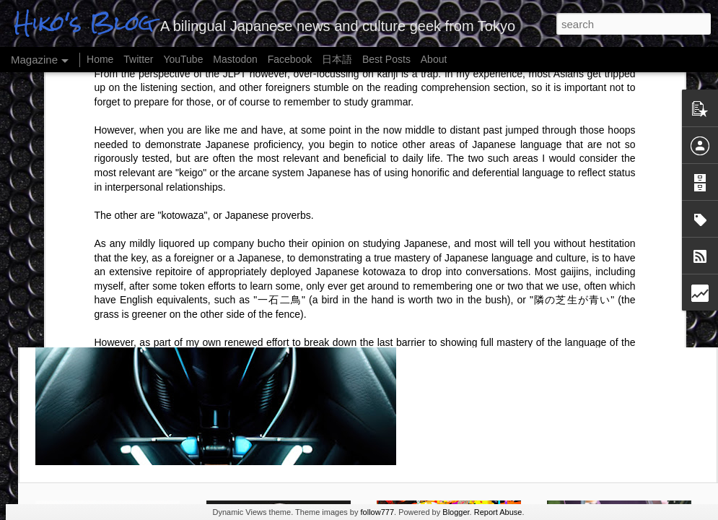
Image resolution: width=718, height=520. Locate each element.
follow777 (377, 512)
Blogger (455, 512)
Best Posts (386, 59)
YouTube (183, 59)
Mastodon (235, 59)
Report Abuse (498, 512)
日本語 (337, 59)
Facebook (290, 59)
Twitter (138, 59)
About (434, 59)
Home (100, 59)
